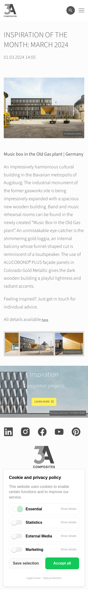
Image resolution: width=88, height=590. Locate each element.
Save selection (26, 563)
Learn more (42, 402)
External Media (39, 536)
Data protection (52, 578)
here (45, 320)
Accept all (62, 563)
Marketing (34, 550)
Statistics (34, 522)
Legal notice (33, 578)
